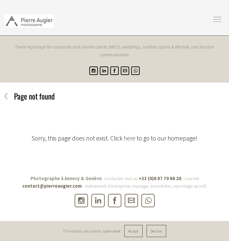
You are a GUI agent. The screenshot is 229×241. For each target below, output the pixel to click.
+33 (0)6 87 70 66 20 (160, 178)
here (129, 138)
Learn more (111, 231)
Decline (156, 231)
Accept (133, 231)
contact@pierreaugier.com (52, 186)
